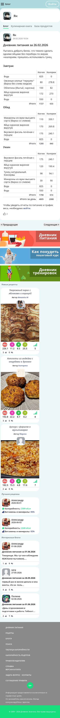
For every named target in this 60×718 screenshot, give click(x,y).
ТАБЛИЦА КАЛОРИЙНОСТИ (18, 649)
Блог (5, 26)
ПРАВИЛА (23, 680)
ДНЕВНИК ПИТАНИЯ (14, 627)
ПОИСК (9, 644)
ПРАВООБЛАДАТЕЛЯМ (15, 661)
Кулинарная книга (21, 26)
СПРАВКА (10, 666)
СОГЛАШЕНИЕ (12, 680)
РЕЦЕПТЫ (10, 633)
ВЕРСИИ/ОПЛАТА (13, 669)
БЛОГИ (9, 638)
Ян (15, 16)
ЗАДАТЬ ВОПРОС (13, 675)
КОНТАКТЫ (26, 675)
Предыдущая (9, 224)
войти (26, 208)
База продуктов (43, 26)
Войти (52, 4)
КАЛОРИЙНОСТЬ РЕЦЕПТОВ (18, 655)
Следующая (51, 224)
